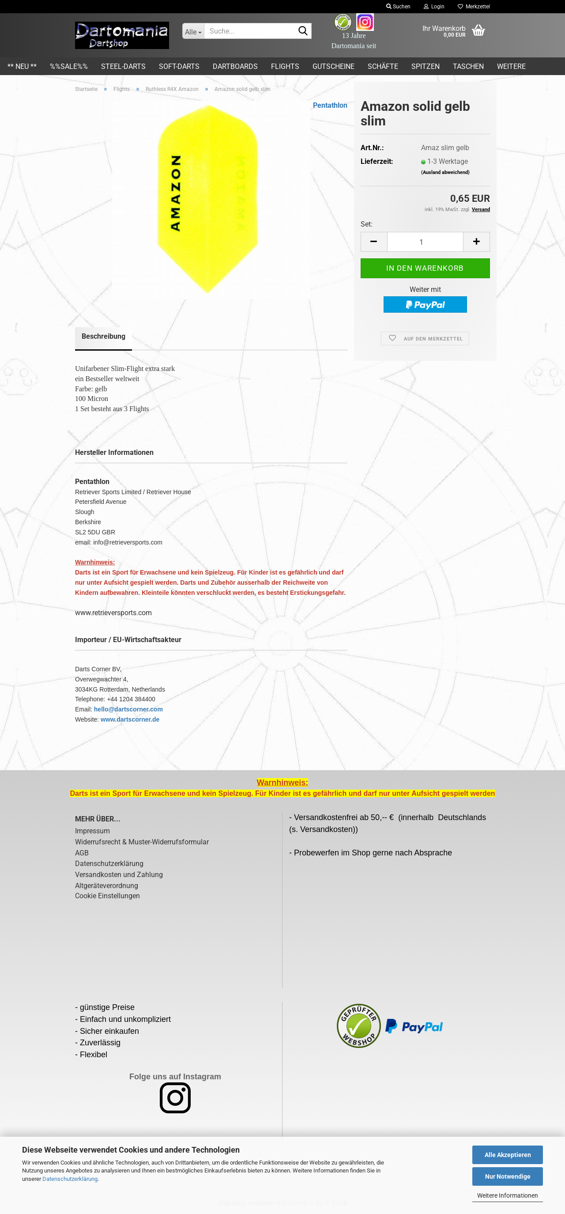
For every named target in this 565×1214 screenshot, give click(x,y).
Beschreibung (103, 336)
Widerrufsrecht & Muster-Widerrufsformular (142, 842)
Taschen (468, 66)
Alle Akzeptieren (508, 1154)
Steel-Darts (123, 66)
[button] (374, 242)
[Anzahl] (425, 242)
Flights (285, 66)
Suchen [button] (398, 7)
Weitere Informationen (507, 1195)
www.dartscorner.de (130, 719)
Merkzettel (474, 7)
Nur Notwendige (508, 1176)
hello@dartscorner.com (128, 709)
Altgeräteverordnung (106, 885)
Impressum (92, 831)
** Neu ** (22, 66)
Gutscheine (333, 66)
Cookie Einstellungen (107, 896)
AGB (82, 853)
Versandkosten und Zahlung (119, 874)
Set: (367, 224)
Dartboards (235, 66)
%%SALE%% (69, 66)
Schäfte (383, 66)
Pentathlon (330, 105)
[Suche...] (193, 31)
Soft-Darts (179, 66)
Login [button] (434, 7)
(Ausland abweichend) (445, 172)
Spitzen (425, 66)
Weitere (511, 66)
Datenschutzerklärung (70, 1179)
